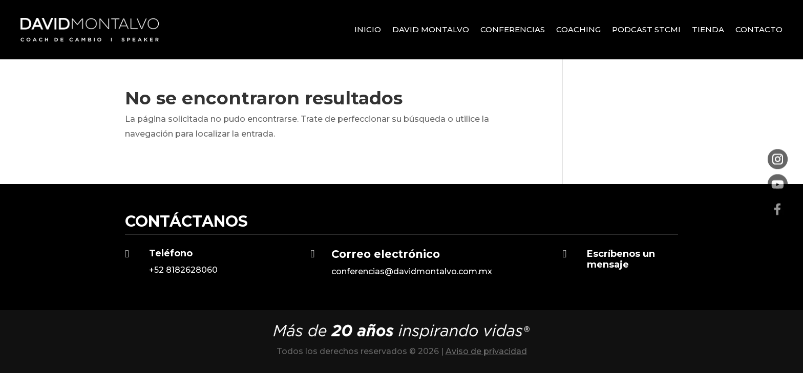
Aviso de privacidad (486, 351)
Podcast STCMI (646, 29)
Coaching (578, 29)
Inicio (367, 29)
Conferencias (512, 29)
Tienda (708, 29)
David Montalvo (430, 29)
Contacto (759, 29)
